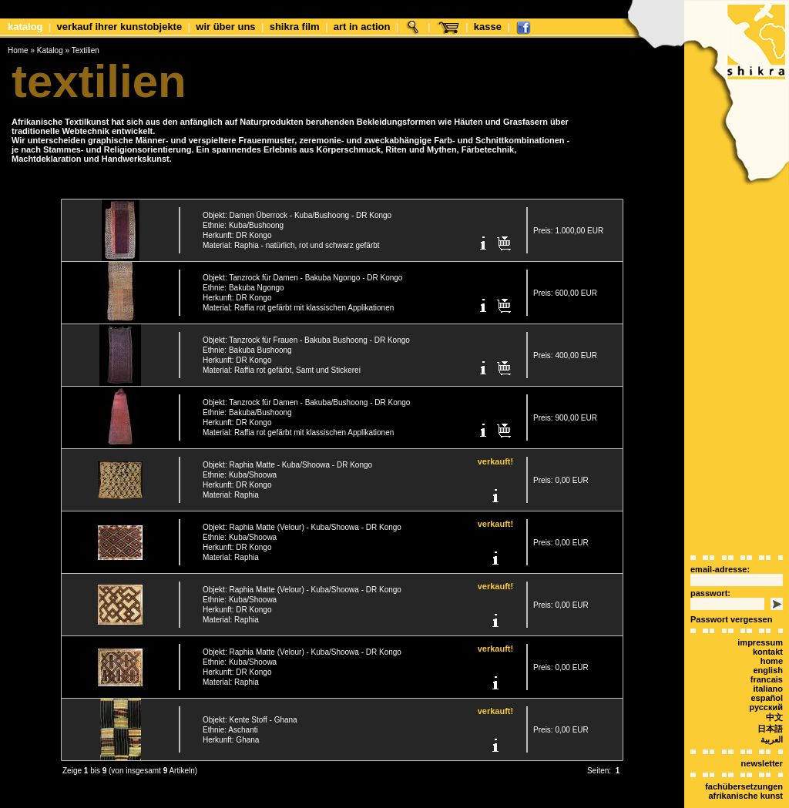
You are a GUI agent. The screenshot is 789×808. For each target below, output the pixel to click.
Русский (766, 680)
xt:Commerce (423, 799)
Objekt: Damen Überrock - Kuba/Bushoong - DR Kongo (297, 206)
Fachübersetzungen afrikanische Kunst (744, 764)
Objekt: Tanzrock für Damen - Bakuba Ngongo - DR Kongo (302, 268)
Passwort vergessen (731, 592)
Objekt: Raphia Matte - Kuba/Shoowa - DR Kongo (287, 455)
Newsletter (762, 736)
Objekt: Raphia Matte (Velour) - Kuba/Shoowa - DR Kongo (302, 518)
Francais (766, 652)
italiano (768, 661)
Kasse (488, 26)
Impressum (760, 615)
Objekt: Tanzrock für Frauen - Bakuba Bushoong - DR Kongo (306, 331)
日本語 (770, 701)
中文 (774, 690)
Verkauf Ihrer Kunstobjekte (120, 26)
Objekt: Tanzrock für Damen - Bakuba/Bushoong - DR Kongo (306, 393)
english (768, 643)
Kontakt (768, 624)
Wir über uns (225, 26)
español (766, 671)
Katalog (25, 26)
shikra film (295, 26)
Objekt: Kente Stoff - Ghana (250, 710)
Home (18, 50)
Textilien (85, 50)
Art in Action (362, 26)
